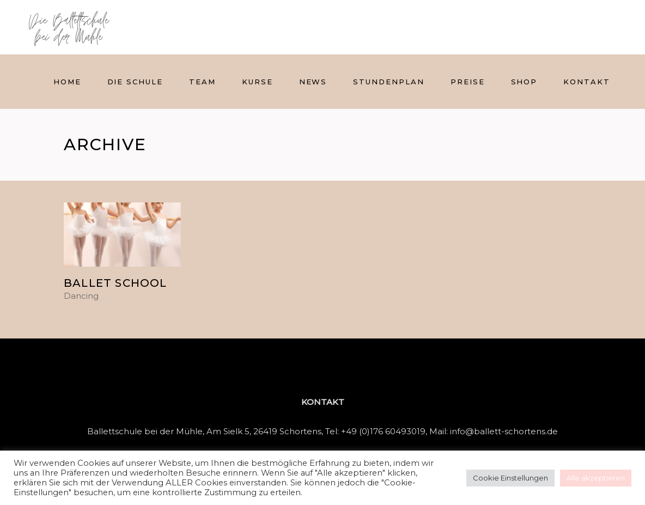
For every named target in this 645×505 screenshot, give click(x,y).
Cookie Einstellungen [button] (510, 477)
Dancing (81, 296)
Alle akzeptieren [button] (596, 477)
